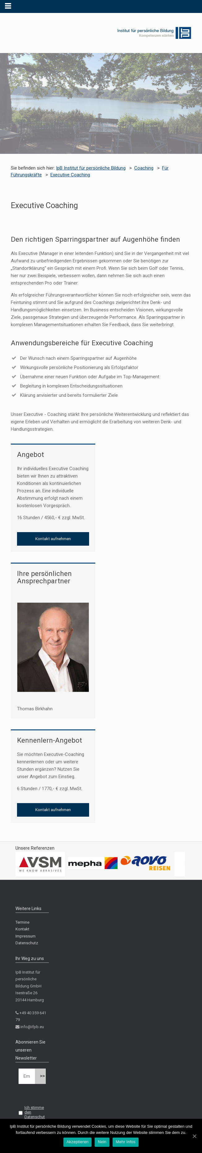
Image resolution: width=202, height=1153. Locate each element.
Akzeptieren (77, 1141)
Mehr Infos (125, 1141)
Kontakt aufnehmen (53, 538)
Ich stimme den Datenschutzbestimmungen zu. (32, 1116)
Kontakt (22, 929)
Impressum (25, 936)
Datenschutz (26, 943)
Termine (22, 922)
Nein (102, 1141)
